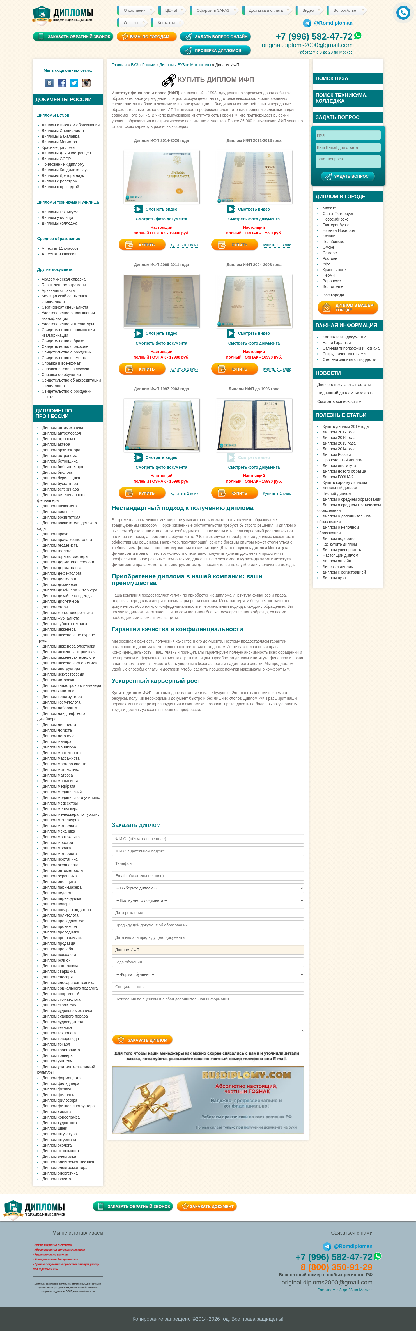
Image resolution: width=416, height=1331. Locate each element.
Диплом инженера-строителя (69, 652)
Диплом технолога (59, 1033)
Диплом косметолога (62, 702)
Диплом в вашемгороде (355, 307)
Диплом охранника (60, 876)
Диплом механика (59, 831)
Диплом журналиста (61, 618)
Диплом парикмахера (62, 887)
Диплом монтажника (61, 837)
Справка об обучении (61, 374)
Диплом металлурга (61, 820)
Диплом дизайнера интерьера (70, 590)
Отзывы (131, 22)
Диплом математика (61, 769)
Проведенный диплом (343, 460)
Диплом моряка (57, 848)
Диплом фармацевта (62, 1078)
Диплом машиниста (61, 780)
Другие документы (55, 269)
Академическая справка (64, 279)
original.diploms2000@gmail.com (307, 44)
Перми (329, 275)
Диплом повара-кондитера (67, 909)
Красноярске (334, 269)
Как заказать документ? (344, 337)
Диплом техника (57, 1027)
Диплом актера (56, 444)
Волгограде (333, 286)
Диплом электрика (59, 1156)
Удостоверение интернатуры (68, 324)
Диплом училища (57, 217)
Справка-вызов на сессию (65, 369)
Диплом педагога (58, 893)
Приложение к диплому (63, 164)
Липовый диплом (338, 566)
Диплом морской (58, 842)
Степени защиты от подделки (349, 359)
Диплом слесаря (58, 977)
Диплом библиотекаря (63, 467)
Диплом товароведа (61, 1038)
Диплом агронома (59, 438)
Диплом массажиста (61, 758)
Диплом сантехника (61, 965)
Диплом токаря (56, 1044)
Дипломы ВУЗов (53, 115)
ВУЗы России (143, 65)
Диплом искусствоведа (63, 674)
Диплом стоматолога (62, 999)
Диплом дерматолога (62, 567)
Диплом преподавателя (64, 921)
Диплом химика (57, 1111)
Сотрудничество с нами (344, 354)
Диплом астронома (60, 455)
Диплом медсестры (60, 803)
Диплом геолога (57, 551)
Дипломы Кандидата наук (65, 170)
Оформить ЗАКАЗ (213, 10)
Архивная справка (58, 290)
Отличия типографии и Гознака (351, 348)
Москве (329, 208)
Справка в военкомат (61, 363)
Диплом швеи (55, 1128)
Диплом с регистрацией (344, 572)
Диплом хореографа (61, 1117)
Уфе (326, 264)
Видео (308, 10)
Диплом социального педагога (70, 988)
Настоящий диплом (340, 555)
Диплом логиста (57, 730)
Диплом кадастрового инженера (72, 685)
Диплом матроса (58, 775)
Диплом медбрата (59, 786)
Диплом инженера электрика (69, 646)
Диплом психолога (59, 954)
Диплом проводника (61, 932)
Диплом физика (57, 1089)
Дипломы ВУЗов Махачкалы (185, 65)
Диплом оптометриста (63, 870)
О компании (135, 10)
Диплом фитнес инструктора (69, 1106)
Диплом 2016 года (339, 437)
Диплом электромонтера (65, 1167)
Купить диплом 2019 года (346, 426)
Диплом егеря (55, 607)
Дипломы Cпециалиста (63, 130)
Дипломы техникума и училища (68, 202)
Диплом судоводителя (63, 1022)
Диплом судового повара (65, 1016)
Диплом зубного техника (65, 623)
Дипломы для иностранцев (66, 153)
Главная (119, 65)
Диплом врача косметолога (67, 539)
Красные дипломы (58, 147)
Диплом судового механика (67, 1010)
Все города (333, 295)
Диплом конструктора (62, 696)
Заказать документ (212, 1206)
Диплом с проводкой (60, 186)
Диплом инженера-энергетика (70, 663)
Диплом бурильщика (61, 478)
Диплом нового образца (344, 471)
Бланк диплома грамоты (64, 285)
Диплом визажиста (60, 506)
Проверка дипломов (218, 50)
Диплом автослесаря (62, 433)
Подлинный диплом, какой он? (345, 393)
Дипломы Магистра (59, 142)
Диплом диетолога (59, 579)
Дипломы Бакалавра (61, 136)
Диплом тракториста (61, 1050)
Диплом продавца (59, 943)
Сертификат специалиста (65, 307)
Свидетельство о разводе (65, 346)
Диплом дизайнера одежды (68, 595)
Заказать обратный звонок (139, 1206)
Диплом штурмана (59, 1139)
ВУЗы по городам (149, 36)
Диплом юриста (57, 1179)
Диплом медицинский (62, 792)
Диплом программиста (63, 937)
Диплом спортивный (61, 994)
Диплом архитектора (62, 450)
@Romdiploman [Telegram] (328, 23)
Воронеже (332, 281)
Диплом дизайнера (60, 584)
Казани (329, 236)
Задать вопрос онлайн (221, 36)
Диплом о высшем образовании (71, 125)
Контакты (166, 22)
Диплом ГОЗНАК (338, 477)
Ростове (330, 258)
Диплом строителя (60, 1005)
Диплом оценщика (59, 881)
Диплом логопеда (59, 736)
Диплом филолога (59, 1094)
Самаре (330, 253)
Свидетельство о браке (63, 341)
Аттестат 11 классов (60, 248)
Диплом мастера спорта (64, 764)
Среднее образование (58, 238)
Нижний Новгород (339, 230)
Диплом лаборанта (60, 708)
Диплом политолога (61, 915)
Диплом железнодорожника (68, 612)
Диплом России (337, 454)
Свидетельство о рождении (67, 352)
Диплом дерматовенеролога (68, 562)
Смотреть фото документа (161, 219)
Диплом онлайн (337, 561)
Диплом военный (58, 511)
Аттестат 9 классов (59, 254)
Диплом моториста (60, 853)
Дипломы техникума (60, 212)
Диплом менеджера (61, 809)
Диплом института (339, 465)
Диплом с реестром (59, 181)
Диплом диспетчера (61, 601)
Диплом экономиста (61, 1151)
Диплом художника (60, 1122)
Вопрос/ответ (346, 10)
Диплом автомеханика (63, 427)
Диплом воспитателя (62, 517)
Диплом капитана (59, 691)
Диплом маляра (57, 741)
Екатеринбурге (336, 225)
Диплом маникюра (59, 747)
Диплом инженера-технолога (69, 657)
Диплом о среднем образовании (352, 499)
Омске (328, 247)
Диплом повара (57, 904)
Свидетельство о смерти (64, 357)
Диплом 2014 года (339, 449)
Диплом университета (342, 549)
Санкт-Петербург (338, 213)
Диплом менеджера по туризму (71, 814)
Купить (147, 245)
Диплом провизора (60, 926)
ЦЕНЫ (171, 10)
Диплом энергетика (60, 1173)
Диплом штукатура (60, 1134)
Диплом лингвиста (59, 724)
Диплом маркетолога (62, 752)
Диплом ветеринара (61, 489)
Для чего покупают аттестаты (344, 384)
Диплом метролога (60, 825)
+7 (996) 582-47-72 (314, 36)
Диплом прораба (58, 949)
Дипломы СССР (56, 158)
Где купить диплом (340, 544)
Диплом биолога (58, 472)
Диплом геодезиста (60, 545)
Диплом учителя (57, 1061)
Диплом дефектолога (62, 573)
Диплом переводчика (62, 898)
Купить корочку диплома (345, 482)
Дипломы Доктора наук (63, 175)
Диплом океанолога (61, 865)
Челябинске (333, 241)
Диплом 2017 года (339, 432)
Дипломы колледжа (59, 223)
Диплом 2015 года (339, 443)
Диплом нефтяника (60, 859)
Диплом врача (55, 534)
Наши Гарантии (337, 342)
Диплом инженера (59, 629)
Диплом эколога (57, 1145)
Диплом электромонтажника (68, 1162)
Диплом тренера (58, 1055)
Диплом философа (60, 1100)
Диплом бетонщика (60, 461)
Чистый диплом (337, 493)
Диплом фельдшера (61, 1083)
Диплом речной (57, 960)
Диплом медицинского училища (71, 797)
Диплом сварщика (59, 971)
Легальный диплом (340, 488)
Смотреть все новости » (339, 401)
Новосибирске (335, 219)
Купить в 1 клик (184, 245)
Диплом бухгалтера (60, 483)
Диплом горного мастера (65, 556)
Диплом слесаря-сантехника (69, 982)
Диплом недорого (339, 538)
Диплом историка (58, 680)
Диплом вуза (334, 578)
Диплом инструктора (61, 668)
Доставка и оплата (266, 10)
